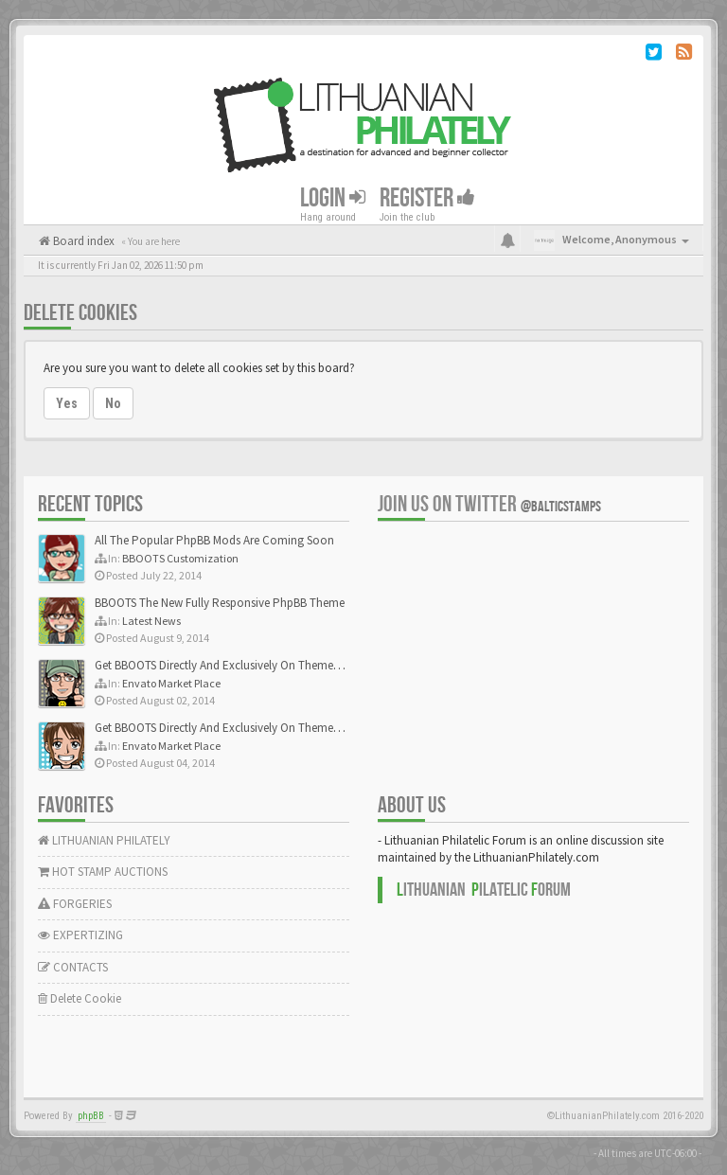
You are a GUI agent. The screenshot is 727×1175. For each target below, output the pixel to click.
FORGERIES (75, 904)
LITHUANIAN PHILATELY (104, 840)
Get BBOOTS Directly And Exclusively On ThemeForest (229, 665)
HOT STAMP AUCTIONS (103, 871)
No (113, 403)
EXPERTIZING (80, 935)
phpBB (91, 1116)
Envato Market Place (171, 683)
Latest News (151, 621)
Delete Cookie (79, 998)
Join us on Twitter (489, 504)
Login (332, 198)
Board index (82, 241)
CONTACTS (73, 967)
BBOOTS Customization (180, 558)
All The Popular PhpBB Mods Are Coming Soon (214, 540)
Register (427, 198)
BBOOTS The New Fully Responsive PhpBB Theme (220, 603)
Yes (67, 403)
